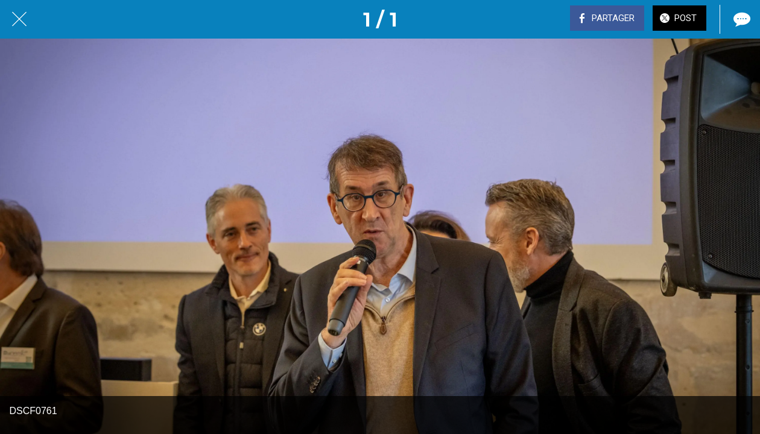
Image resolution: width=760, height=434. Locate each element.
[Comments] (740, 19)
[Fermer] (19, 19)
